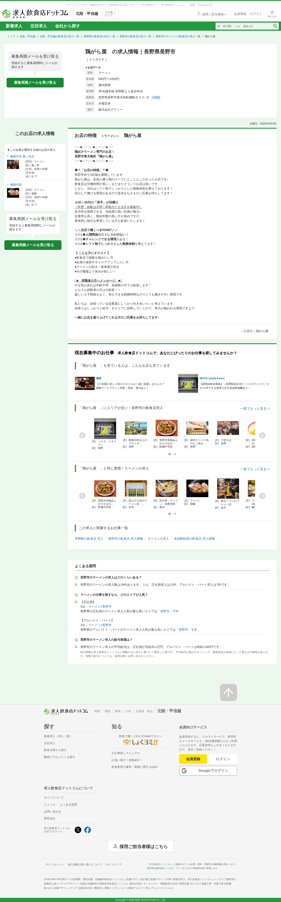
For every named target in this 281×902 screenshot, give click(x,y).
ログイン (223, 759)
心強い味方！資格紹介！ (127, 760)
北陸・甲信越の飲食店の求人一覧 (59, 36)
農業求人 (105, 888)
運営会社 (49, 818)
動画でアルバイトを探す (59, 757)
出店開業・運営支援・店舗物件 (97, 879)
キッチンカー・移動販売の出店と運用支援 (171, 883)
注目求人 (38, 26)
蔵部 (98, 378)
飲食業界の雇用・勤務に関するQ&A (134, 767)
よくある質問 (68, 804)
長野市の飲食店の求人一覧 (135, 36)
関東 (97, 711)
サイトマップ (114, 864)
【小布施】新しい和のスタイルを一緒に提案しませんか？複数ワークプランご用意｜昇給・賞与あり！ (130, 386)
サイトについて (54, 797)
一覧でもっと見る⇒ (255, 408)
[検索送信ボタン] (275, 26)
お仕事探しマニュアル (126, 753)
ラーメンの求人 (158, 538)
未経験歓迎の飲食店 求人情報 (194, 538)
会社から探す (67, 26)
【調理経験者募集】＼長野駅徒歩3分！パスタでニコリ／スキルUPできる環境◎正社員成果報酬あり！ (235, 386)
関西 (107, 711)
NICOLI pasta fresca (212, 378)
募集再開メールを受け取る (35, 82)
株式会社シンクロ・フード (169, 868)
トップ (11, 36)
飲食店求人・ (192, 879)
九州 (128, 711)
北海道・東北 (144, 711)
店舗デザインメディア (73, 888)
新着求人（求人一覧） (58, 736)
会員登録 (193, 759)
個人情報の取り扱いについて (85, 864)
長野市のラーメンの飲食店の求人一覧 (178, 36)
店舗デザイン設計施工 (148, 879)
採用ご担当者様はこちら (143, 846)
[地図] (156, 97)
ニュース (49, 804)
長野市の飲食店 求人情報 (125, 538)
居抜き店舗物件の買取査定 (110, 883)
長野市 (164, 611)
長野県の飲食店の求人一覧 (99, 36)
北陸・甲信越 (27, 36)
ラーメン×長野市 (100, 606)
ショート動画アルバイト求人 (146, 888)
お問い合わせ (52, 811)
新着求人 (14, 26)
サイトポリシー (55, 864)
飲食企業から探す (55, 750)
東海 (118, 711)
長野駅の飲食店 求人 (89, 538)
